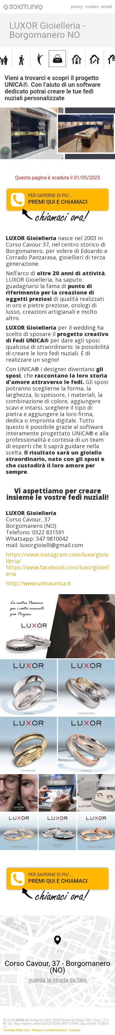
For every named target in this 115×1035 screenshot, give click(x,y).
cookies (92, 7)
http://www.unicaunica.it (38, 583)
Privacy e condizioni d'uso (49, 1030)
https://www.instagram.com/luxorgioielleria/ (57, 558)
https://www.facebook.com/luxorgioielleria (57, 570)
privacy (77, 7)
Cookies (74, 1030)
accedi (106, 7)
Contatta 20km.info (16, 1030)
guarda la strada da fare (58, 980)
